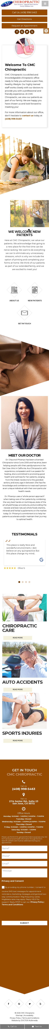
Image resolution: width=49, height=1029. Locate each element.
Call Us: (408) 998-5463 (24, 12)
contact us (27, 115)
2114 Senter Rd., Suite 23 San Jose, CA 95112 (23, 802)
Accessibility (28, 1015)
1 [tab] (19, 582)
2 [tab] (23, 582)
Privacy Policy (37, 902)
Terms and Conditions (12, 905)
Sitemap (19, 1015)
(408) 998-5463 (13, 119)
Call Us (12, 1026)
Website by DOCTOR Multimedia (24, 1020)
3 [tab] (26, 582)
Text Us (37, 1026)
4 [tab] (29, 582)
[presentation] (19, 914)
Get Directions (24, 19)
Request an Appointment (24, 26)
